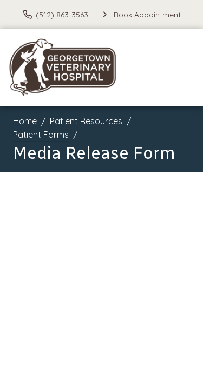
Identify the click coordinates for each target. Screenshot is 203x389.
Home (25, 121)
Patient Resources (86, 121)
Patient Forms (41, 134)
